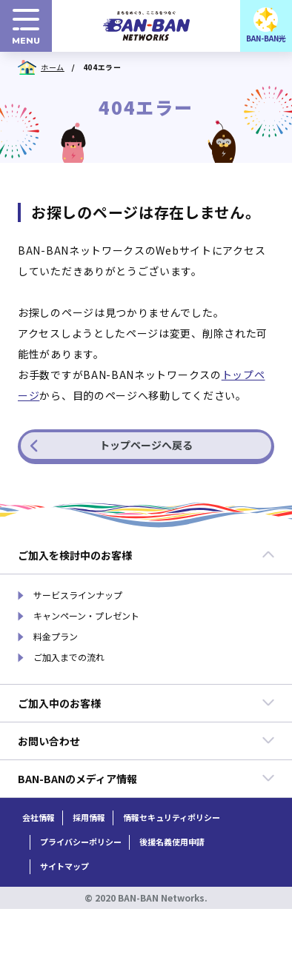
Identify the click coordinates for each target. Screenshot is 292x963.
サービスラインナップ (77, 595)
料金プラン (55, 636)
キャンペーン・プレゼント (86, 615)
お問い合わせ (146, 741)
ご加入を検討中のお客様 (146, 555)
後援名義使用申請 (172, 842)
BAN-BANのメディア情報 (146, 778)
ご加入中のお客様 (146, 703)
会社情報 (38, 817)
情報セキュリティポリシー (171, 817)
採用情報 (89, 817)
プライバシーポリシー (81, 842)
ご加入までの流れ (68, 657)
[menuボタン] (26, 26)
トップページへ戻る (111, 444)
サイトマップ (64, 866)
